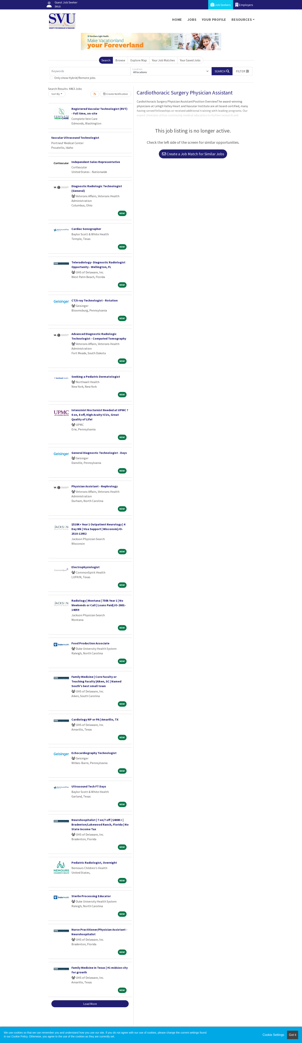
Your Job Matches (163, 60)
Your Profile (214, 19)
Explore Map (138, 60)
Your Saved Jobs (190, 60)
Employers (244, 4)
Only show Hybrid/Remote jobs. (75, 78)
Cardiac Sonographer (86, 229)
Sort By (55, 94)
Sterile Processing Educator (91, 896)
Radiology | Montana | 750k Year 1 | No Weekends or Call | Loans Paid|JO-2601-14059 (98, 605)
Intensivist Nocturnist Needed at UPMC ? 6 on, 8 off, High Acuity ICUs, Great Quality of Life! (99, 414)
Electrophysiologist (85, 567)
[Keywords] (90, 71)
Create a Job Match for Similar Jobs (193, 153)
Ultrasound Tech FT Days (88, 786)
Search (106, 60)
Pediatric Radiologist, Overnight (94, 862)
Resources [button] (242, 19)
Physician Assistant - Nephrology (94, 486)
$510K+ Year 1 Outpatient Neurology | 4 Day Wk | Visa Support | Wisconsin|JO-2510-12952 (98, 528)
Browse (120, 60)
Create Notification (115, 94)
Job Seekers (221, 4)
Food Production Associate (90, 643)
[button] (242, 71)
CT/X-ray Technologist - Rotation (94, 300)
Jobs (191, 19)
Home (177, 19)
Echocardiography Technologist (94, 753)
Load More (90, 1004)
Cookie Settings (273, 1034)
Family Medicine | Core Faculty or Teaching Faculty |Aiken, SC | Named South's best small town (96, 681)
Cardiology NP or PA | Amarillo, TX (94, 719)
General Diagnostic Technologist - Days (99, 453)
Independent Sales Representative (95, 162)
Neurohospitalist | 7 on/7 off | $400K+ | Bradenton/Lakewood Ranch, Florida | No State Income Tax (100, 824)
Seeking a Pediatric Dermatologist (95, 376)
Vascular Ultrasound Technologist (75, 137)
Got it (292, 1034)
